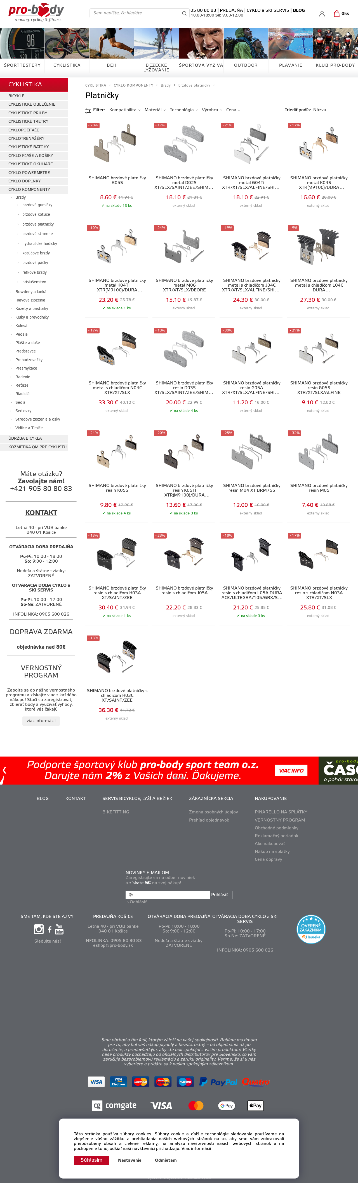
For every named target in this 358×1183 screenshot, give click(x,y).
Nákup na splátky (272, 852)
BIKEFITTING (115, 812)
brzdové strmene (37, 234)
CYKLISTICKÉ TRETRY (28, 122)
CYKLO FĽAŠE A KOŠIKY (30, 156)
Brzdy (20, 198)
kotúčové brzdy (36, 253)
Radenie (22, 377)
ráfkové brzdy (34, 273)
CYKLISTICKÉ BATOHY (28, 147)
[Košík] (340, 14)
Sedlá (20, 403)
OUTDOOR (246, 66)
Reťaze (22, 386)
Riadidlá (22, 394)
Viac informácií (196, 1149)
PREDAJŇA (231, 11)
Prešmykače (26, 368)
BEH (112, 66)
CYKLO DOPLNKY (24, 181)
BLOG (43, 799)
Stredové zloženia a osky (37, 419)
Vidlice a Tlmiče (29, 428)
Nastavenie (130, 1161)
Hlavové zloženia (30, 300)
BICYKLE (16, 96)
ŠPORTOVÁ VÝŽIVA (201, 66)
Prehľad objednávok (209, 820)
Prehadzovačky (29, 360)
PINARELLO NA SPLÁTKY (281, 812)
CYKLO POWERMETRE (29, 173)
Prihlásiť (219, 895)
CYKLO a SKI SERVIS (268, 11)
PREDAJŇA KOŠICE (113, 917)
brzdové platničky (38, 224)
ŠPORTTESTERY (22, 66)
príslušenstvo (34, 282)
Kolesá (21, 326)
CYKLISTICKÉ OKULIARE (30, 164)
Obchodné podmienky (276, 828)
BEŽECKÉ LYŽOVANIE (156, 68)
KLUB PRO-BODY (335, 66)
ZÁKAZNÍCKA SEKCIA (211, 799)
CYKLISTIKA (67, 66)
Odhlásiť (138, 902)
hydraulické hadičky (39, 244)
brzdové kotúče (36, 215)
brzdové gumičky (37, 205)
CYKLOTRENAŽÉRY (26, 139)
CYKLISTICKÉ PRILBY (27, 113)
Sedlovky (23, 411)
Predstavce (25, 351)
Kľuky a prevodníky (32, 317)
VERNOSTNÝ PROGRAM (280, 820)
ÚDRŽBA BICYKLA (25, 438)
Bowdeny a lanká (30, 292)
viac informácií (41, 721)
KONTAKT (75, 799)
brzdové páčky (35, 263)
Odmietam (166, 1161)
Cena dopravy (268, 860)
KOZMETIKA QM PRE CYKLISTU (37, 447)
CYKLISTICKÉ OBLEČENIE (31, 104)
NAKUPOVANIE (271, 799)
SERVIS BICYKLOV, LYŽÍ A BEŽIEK (137, 799)
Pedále (21, 335)
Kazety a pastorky (31, 309)
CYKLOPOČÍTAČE (23, 130)
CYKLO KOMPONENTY (29, 190)
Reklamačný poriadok (276, 836)
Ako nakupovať (270, 844)
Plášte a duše (27, 343)
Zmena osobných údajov (213, 812)
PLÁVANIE (291, 66)
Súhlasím (91, 1160)
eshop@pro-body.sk (113, 946)
